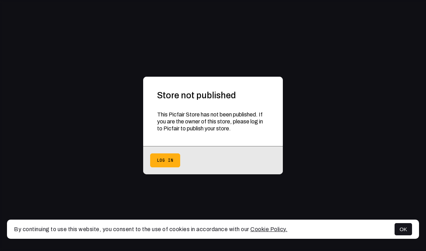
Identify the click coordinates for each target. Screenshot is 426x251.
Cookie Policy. (268, 229)
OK (403, 229)
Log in (165, 160)
